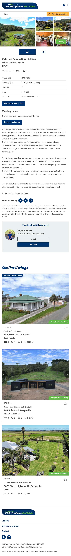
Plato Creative (14, 552)
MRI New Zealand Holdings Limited (44, 552)
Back (5, 14)
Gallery (61, 42)
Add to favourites (59, 14)
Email (33, 245)
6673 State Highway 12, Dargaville (23, 486)
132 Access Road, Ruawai (18, 335)
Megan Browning (24, 231)
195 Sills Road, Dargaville (18, 411)
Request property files (14, 104)
